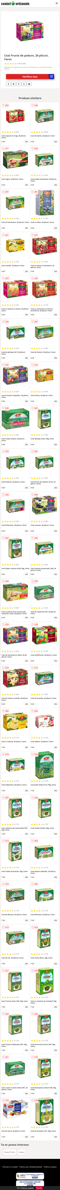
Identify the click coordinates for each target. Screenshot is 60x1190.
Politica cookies (50, 1167)
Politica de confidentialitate (30, 1167)
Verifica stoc (38, 76)
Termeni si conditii (10, 1167)
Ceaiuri (22, 1152)
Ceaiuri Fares (9, 1152)
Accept (39, 1188)
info (26, 141)
